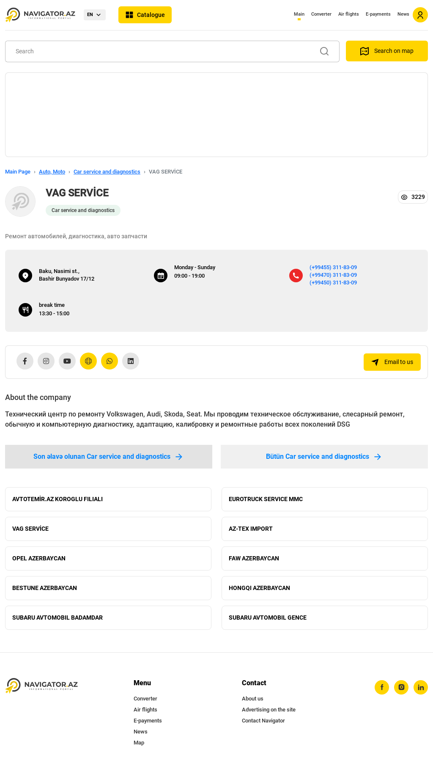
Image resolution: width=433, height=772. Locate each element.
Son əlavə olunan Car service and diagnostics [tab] (108, 457)
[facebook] (382, 687)
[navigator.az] (41, 686)
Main (299, 14)
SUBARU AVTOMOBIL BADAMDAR (57, 618)
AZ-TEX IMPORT (251, 529)
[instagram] (401, 687)
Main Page (17, 171)
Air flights (348, 14)
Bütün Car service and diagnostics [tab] (324, 457)
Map (139, 742)
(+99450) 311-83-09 (333, 282)
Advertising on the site (269, 709)
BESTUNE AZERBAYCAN (44, 588)
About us (252, 698)
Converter (321, 14)
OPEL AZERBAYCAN (39, 558)
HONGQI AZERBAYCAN (259, 588)
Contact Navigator (263, 720)
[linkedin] (421, 687)
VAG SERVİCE (30, 529)
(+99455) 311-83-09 (333, 267)
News (403, 14)
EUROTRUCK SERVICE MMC (266, 499)
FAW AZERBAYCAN (254, 558)
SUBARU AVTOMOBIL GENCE (268, 618)
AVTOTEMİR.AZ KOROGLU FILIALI (57, 499)
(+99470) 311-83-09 (333, 275)
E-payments (378, 14)
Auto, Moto (52, 171)
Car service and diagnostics (107, 171)
